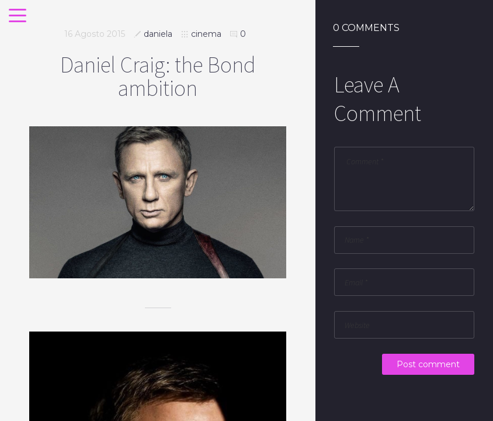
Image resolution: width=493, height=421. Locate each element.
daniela (158, 34)
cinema (206, 34)
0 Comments (366, 28)
